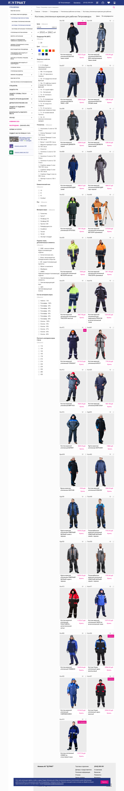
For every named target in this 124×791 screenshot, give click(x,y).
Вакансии (97, 772)
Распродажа (14, 125)
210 (40, 359)
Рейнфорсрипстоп (45, 226)
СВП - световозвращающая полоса (45, 289)
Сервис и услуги (15, 129)
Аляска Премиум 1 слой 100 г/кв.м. (47, 134)
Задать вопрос (80, 777)
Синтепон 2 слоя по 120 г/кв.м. (47, 152)
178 (40, 356)
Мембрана (42, 269)
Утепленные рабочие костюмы (20, 18)
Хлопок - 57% (43, 329)
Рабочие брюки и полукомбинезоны (21, 82)
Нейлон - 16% (43, 300)
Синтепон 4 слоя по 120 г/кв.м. (47, 161)
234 (40, 366)
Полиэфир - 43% (44, 311)
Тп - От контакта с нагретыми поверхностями (47, 109)
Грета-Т (41, 216)
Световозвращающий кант (46, 283)
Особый (41, 198)
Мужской (42, 206)
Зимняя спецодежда (17, 74)
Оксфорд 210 (43, 218)
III (40, 193)
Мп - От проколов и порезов (45, 75)
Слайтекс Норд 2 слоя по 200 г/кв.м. (47, 175)
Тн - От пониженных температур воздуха (45, 100)
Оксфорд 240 (43, 221)
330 (40, 374)
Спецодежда (14, 7)
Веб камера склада (24, 137)
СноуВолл (42, 229)
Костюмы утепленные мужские (21, 25)
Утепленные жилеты (17, 71)
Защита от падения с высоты (17, 107)
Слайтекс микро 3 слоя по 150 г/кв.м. (46, 170)
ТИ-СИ (41, 234)
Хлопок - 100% (44, 321)
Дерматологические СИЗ (18, 103)
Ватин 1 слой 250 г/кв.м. (47, 142)
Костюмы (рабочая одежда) (19, 14)
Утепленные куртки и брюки (19, 32)
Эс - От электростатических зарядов (44, 119)
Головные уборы (15, 67)
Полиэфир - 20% (44, 306)
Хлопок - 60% (43, 331)
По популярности (107, 16)
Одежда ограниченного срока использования (20, 45)
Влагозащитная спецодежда (19, 49)
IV (40, 195)
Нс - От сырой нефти (45, 89)
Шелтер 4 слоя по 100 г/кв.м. (47, 179)
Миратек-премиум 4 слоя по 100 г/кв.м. (47, 145)
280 (40, 372)
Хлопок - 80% (43, 334)
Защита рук (13, 89)
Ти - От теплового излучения (44, 95)
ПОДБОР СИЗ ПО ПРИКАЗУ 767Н (19, 133)
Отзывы (78, 775)
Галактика (42, 213)
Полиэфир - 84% (44, 319)
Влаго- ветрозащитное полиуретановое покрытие (46, 258)
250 (40, 369)
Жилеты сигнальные (17, 36)
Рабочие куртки (15, 78)
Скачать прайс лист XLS (21, 152)
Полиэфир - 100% (44, 303)
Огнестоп (42, 149)
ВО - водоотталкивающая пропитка (47, 263)
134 (40, 348)
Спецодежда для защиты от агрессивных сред (19, 53)
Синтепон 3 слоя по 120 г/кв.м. (47, 157)
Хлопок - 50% (43, 326)
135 (40, 351)
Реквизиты (97, 775)
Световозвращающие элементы (46, 279)
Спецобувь (13, 85)
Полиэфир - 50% (44, 313)
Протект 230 (43, 224)
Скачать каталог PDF (21, 146)
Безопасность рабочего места (18, 112)
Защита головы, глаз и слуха (17, 94)
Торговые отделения (82, 766)
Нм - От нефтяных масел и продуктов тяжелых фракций (47, 85)
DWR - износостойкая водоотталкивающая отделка (46, 250)
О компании (98, 770)
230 (40, 364)
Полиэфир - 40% (44, 308)
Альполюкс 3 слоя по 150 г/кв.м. (47, 129)
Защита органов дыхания (19, 99)
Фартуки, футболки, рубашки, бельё (19, 58)
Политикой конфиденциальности (54, 783)
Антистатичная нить (45, 255)
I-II (40, 190)
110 (40, 346)
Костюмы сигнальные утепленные (22, 29)
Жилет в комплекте (45, 266)
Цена (97, 16)
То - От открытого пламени (45, 104)
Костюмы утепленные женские (21, 21)
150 (40, 353)
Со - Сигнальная (44, 92)
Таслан (41, 231)
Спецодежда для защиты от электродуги (19, 63)
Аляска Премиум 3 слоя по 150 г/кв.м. (47, 138)
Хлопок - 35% (43, 324)
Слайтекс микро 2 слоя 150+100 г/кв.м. (46, 166)
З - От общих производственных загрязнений (44, 67)
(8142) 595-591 (88, 2)
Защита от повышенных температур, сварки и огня (18, 40)
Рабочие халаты (15, 10)
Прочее (12, 117)
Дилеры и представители (83, 770)
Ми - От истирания (45, 71)
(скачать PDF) (25, 125)
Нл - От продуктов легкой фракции (47, 79)
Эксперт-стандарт (45, 237)
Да (40, 42)
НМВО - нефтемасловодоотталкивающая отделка (47, 273)
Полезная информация (82, 772)
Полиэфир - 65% (44, 316)
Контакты (77, 2)
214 (40, 361)
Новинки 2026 (14, 121)
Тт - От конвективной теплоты (46, 113)
